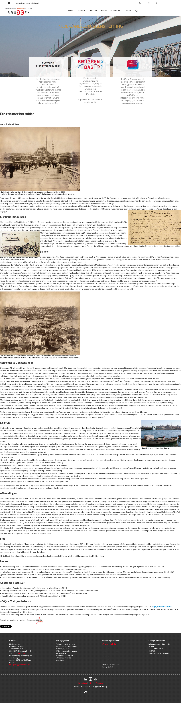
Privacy (91, 683)
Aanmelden (110, 644)
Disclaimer (82, 683)
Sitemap (99, 683)
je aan (109, 664)
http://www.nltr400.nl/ (162, 606)
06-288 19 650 (20, 653)
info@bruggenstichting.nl (27, 3)
